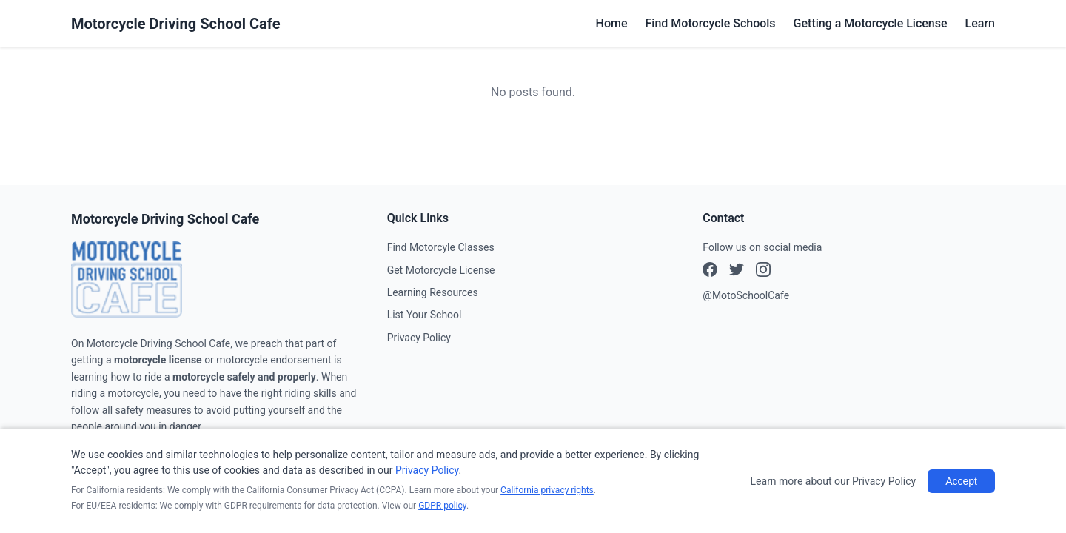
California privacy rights (547, 490)
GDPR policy (442, 505)
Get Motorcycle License (441, 270)
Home (612, 23)
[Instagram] (736, 271)
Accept (961, 481)
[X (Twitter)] (763, 271)
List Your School (424, 315)
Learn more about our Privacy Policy (833, 481)
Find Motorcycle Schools (711, 23)
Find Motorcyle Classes (441, 247)
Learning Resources (432, 292)
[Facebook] (710, 271)
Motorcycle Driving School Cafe (176, 24)
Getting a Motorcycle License (871, 23)
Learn (980, 23)
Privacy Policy (419, 337)
